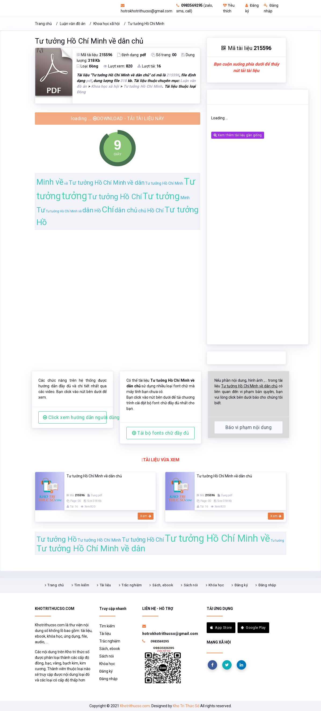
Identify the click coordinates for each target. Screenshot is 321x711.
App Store (221, 628)
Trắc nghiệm (132, 585)
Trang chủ (43, 24)
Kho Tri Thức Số (186, 706)
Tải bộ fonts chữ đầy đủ (160, 433)
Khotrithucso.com (135, 706)
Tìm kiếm (81, 585)
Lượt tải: (149, 66)
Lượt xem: (117, 66)
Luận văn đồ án (72, 24)
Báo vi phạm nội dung (248, 427)
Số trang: (163, 55)
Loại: (87, 66)
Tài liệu (105, 585)
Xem (145, 516)
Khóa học (216, 585)
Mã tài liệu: (94, 55)
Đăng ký (241, 585)
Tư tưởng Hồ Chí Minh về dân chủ (89, 41)
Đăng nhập (267, 585)
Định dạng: (131, 55)
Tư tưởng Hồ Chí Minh (146, 24)
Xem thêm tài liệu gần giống (238, 135)
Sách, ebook (162, 585)
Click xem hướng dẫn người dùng (75, 417)
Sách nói (191, 585)
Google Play (253, 628)
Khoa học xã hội (106, 24)
